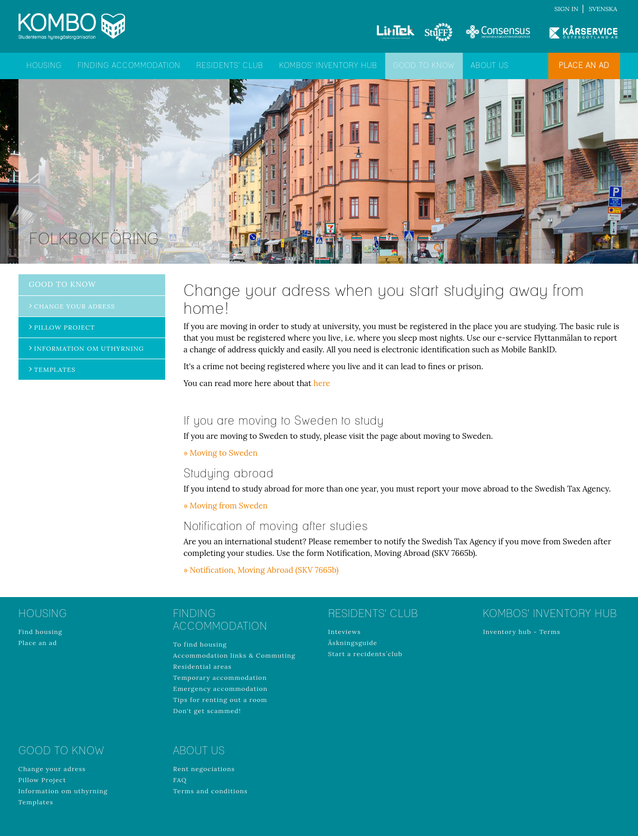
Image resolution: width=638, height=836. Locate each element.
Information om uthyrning (89, 348)
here (321, 383)
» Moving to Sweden (221, 453)
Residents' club (229, 66)
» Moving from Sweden (226, 506)
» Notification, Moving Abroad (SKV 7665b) (261, 570)
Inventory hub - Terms (521, 632)
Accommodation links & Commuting (234, 655)
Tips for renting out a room (220, 700)
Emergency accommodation (220, 689)
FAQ (180, 780)
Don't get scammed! (207, 711)
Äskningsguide (353, 643)
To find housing (200, 644)
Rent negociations (204, 769)
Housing (44, 66)
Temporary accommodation (220, 677)
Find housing (40, 632)
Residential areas (202, 666)
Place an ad (584, 66)
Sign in (566, 9)
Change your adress (75, 306)
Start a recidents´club (365, 654)
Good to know (424, 66)
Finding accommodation (129, 66)
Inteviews (344, 632)
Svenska (603, 9)
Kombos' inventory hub (328, 66)
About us (490, 66)
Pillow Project (64, 327)
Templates (55, 369)
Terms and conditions (210, 791)
